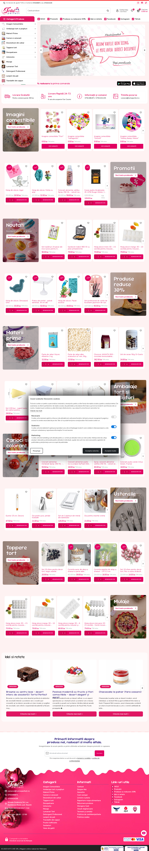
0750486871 (37, 3)
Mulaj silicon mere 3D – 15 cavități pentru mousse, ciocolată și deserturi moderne (105, 248)
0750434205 (48, 3)
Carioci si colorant (50, 795)
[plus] (12, 200)
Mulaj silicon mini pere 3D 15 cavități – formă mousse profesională (95, 624)
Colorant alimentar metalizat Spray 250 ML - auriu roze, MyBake (52, 463)
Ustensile (47, 806)
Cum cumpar (82, 795)
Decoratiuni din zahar (52, 798)
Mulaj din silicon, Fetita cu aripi (42, 191)
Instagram (124, 19)
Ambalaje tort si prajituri (53, 789)
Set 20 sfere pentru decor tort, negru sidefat (52, 570)
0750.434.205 (101, 98)
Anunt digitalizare (85, 809)
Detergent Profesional (52, 814)
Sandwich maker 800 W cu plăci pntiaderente (79, 248)
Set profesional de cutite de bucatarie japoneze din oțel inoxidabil (95, 302)
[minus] (8, 200)
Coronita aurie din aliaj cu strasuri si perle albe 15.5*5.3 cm (78, 570)
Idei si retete (95, 19)
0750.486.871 (90, 98)
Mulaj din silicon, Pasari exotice (67, 302)
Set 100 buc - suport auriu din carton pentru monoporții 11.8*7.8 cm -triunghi (16, 409)
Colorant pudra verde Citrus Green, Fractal (131, 463)
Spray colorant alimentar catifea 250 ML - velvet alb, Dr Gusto (105, 463)
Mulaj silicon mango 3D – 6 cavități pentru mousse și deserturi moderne (69, 624)
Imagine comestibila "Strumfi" (102, 137)
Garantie (81, 792)
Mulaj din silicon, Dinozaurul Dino (17, 302)
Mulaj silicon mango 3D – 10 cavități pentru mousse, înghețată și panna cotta (131, 248)
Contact (80, 787)
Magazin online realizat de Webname (33, 849)
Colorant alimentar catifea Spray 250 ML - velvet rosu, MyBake (69, 191)
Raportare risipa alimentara (89, 800)
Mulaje (46, 809)
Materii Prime (48, 792)
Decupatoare (48, 803)
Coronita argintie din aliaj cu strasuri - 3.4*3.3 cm (105, 570)
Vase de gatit (49, 828)
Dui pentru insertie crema (94, 516)
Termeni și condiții (84, 811)
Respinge (36, 451)
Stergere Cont (83, 806)
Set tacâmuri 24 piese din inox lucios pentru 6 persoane (52, 248)
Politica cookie (83, 817)
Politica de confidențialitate (89, 814)
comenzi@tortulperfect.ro (130, 98)
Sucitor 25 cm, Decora (15, 516)
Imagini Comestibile (51, 787)
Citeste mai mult (28, 714)
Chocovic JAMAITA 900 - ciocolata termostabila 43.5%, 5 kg (104, 355)
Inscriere (99, 753)
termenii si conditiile (84, 758)
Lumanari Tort (49, 811)
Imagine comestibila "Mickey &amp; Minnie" (129, 137)
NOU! (41, 19)
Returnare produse (85, 803)
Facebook (110, 19)
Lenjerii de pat (49, 817)
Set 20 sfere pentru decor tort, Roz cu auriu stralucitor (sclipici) (131, 570)
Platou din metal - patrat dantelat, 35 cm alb (42, 302)
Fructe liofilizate (50, 822)
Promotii (52, 19)
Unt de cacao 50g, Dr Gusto (131, 354)
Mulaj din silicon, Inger (14, 190)
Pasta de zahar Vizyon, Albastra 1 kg (51, 355)
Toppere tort (48, 800)
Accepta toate (110, 451)
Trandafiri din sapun (51, 820)
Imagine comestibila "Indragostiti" (76, 137)
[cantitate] (10, 200)
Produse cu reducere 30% (73, 19)
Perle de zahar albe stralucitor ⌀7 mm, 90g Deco (77, 355)
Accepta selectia (92, 451)
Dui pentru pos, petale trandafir (41, 517)
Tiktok (136, 19)
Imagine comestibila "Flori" (52, 136)
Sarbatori (47, 825)
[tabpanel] (53, 130)
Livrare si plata (83, 798)
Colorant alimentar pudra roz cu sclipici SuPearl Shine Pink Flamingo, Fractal (79, 463)
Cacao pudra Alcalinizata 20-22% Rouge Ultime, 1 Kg (94, 191)
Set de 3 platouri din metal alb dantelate (69, 517)
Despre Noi (81, 789)
